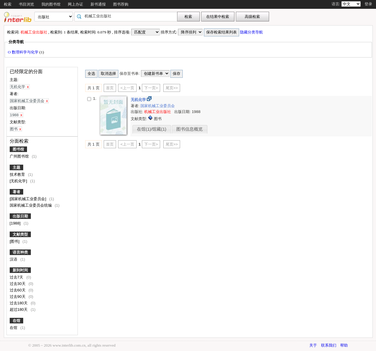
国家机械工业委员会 (157, 106)
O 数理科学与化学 (23, 52)
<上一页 (127, 88)
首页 (110, 88)
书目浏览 (26, 4)
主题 (16, 167)
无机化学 (139, 99)
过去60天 (18, 290)
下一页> (151, 88)
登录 (368, 4)
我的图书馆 (51, 4)
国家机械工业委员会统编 (31, 205)
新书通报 (98, 4)
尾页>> (172, 88)
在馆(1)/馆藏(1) (151, 129)
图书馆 (18, 149)
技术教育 (18, 174)
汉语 (14, 259)
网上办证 (75, 4)
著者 (16, 192)
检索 (7, 4)
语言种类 (20, 252)
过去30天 (18, 283)
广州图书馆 (20, 156)
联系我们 (328, 345)
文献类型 (20, 234)
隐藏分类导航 (252, 32)
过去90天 (18, 296)
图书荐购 (120, 4)
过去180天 (19, 303)
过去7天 (17, 277)
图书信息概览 (189, 129)
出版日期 (20, 216)
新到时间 (20, 270)
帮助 (344, 345)
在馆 (16, 320)
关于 (313, 345)
